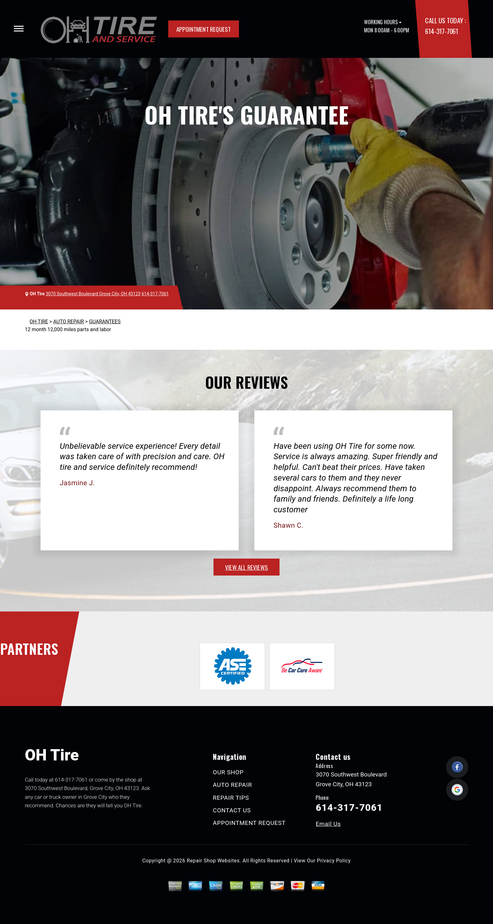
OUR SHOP (228, 772)
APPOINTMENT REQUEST (203, 29)
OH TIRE (39, 322)
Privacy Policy (334, 861)
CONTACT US (232, 810)
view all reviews (246, 567)
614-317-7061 (441, 31)
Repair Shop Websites (213, 861)
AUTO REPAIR (68, 322)
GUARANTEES (104, 322)
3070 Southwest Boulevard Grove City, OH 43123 (93, 293)
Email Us (328, 824)
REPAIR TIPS (231, 797)
